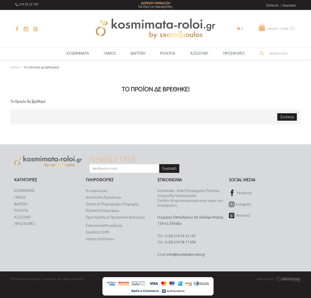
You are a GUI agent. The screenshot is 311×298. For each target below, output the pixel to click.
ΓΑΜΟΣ (20, 197)
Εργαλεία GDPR (97, 232)
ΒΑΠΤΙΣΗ (21, 204)
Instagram (240, 204)
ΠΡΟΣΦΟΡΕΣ (24, 224)
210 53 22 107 (28, 4)
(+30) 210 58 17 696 (180, 242)
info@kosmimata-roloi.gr (186, 255)
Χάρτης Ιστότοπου (100, 239)
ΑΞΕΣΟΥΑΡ (22, 217)
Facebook (240, 193)
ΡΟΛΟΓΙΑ (21, 211)
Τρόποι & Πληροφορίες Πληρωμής (112, 204)
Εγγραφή (169, 168)
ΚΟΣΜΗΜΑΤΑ (24, 191)
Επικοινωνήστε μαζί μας (104, 225)
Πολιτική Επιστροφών (102, 211)
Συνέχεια (287, 117)
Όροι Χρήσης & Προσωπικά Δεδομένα (115, 217)
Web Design (279, 279)
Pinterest (239, 216)
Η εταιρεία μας (96, 191)
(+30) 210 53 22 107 (180, 236)
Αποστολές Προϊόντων (103, 197)
